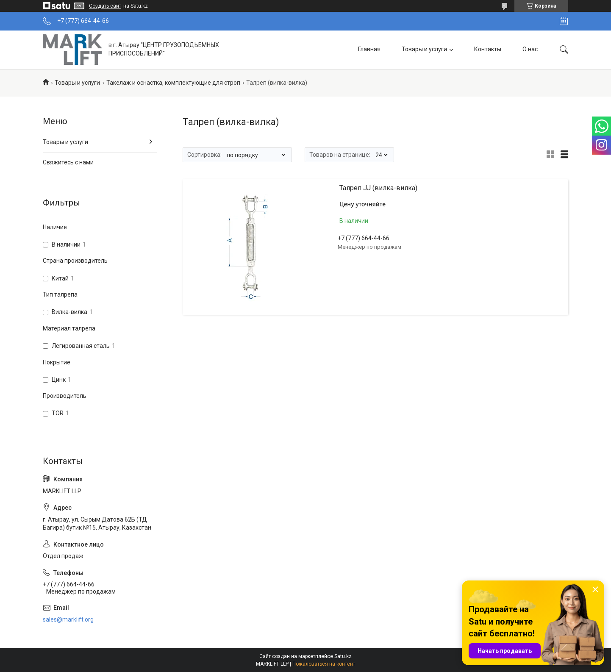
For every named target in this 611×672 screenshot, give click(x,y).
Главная (369, 49)
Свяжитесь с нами (68, 162)
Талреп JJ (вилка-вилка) (378, 188)
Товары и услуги (424, 49)
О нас (530, 49)
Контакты (487, 49)
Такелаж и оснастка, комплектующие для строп (173, 82)
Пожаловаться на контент (323, 664)
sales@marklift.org (68, 619)
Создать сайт (105, 6)
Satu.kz (343, 656)
